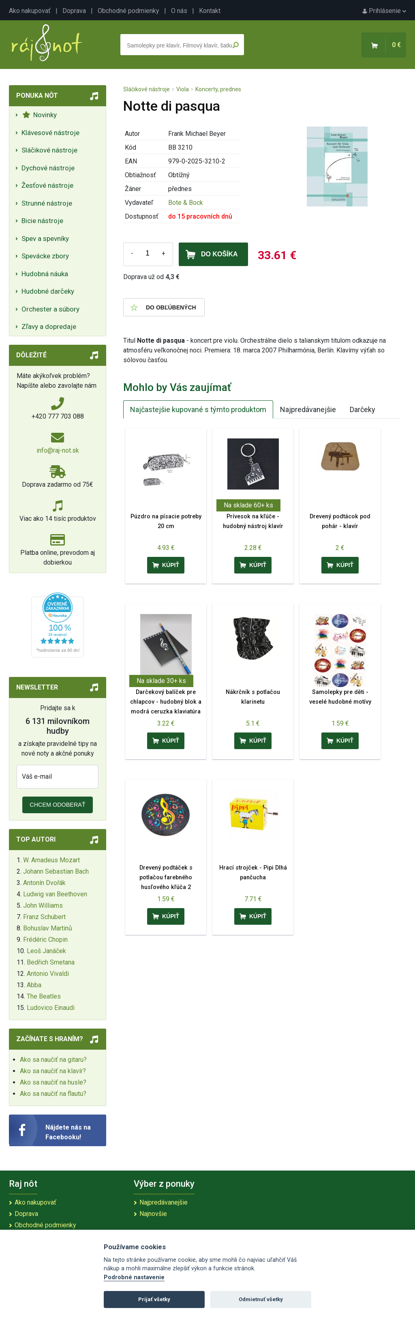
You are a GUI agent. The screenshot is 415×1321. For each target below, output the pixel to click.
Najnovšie (153, 1214)
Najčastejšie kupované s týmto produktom (198, 409)
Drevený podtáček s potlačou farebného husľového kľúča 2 (166, 877)
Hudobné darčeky (47, 291)
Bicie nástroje (42, 221)
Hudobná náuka (44, 274)
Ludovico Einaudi (51, 1008)
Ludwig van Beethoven (55, 894)
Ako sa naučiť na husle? (53, 1082)
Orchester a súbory (50, 309)
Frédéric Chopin (45, 939)
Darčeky (362, 409)
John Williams (43, 905)
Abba (34, 985)
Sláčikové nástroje (49, 150)
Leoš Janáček (46, 951)
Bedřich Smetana (51, 962)
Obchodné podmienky (128, 11)
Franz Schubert (44, 917)
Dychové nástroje (48, 168)
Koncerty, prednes (218, 89)
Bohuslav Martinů (47, 928)
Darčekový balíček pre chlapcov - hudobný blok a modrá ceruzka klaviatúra (165, 702)
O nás (179, 11)
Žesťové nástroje (47, 185)
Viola (182, 89)
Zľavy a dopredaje (48, 326)
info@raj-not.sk (57, 450)
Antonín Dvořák (44, 883)
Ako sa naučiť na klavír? (53, 1071)
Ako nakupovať (30, 11)
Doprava (74, 11)
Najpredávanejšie (308, 409)
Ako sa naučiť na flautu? (53, 1094)
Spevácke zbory (45, 256)
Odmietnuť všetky (261, 1299)
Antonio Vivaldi (48, 973)
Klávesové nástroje (50, 133)
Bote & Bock (185, 202)
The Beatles (44, 996)
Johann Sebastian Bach (56, 871)
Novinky (39, 115)
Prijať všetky (154, 1299)
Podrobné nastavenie (134, 1277)
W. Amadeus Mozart (51, 860)
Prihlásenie (384, 11)
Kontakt (209, 11)
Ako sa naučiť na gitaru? (53, 1059)
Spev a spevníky (45, 238)
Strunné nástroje (46, 203)
